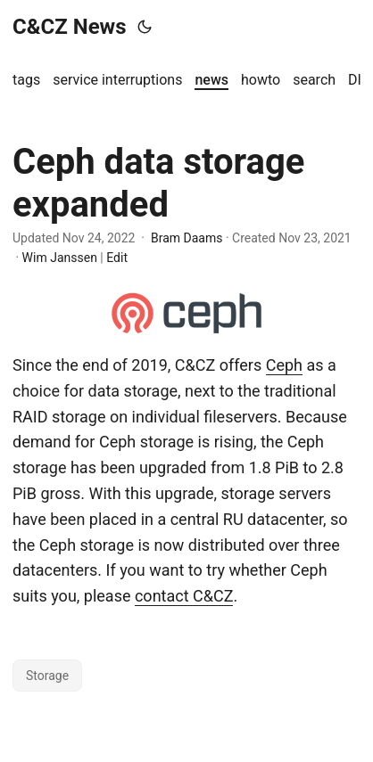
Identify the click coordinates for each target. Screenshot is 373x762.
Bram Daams (186, 238)
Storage (47, 675)
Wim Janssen (59, 257)
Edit (117, 257)
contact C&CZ (184, 595)
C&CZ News (69, 26)
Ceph (284, 365)
